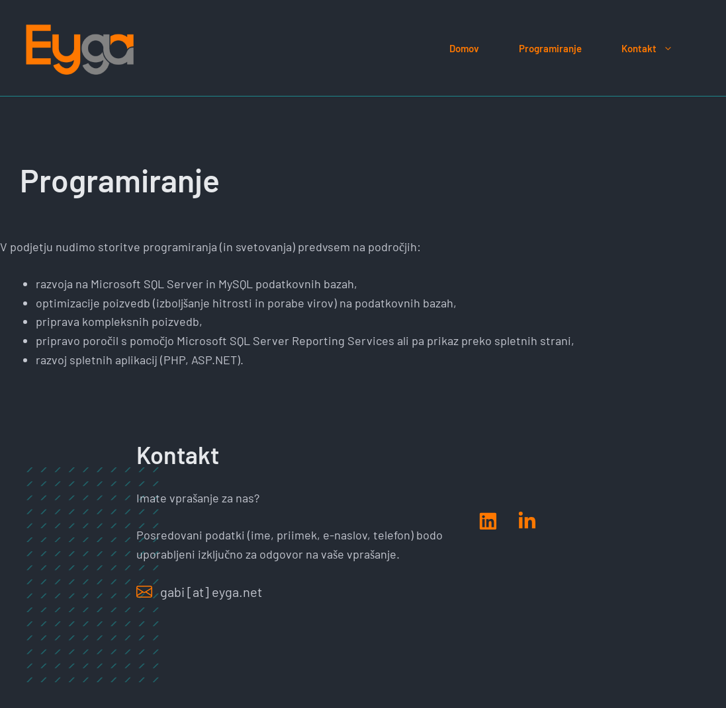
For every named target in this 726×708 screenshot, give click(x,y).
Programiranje (550, 48)
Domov (464, 48)
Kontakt (657, 48)
